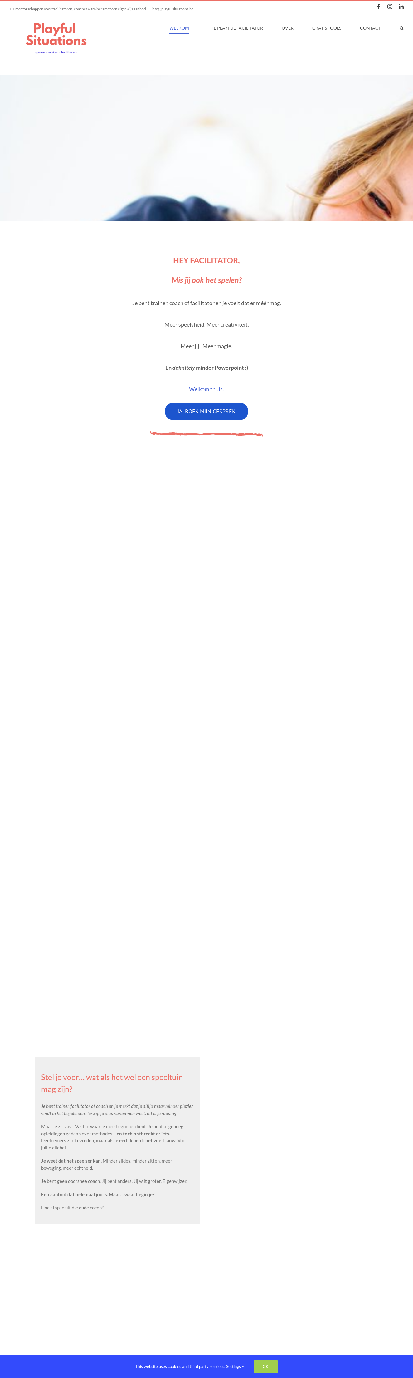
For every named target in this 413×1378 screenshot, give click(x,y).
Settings (235, 1366)
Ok (266, 1366)
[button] (402, 28)
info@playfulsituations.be (172, 9)
